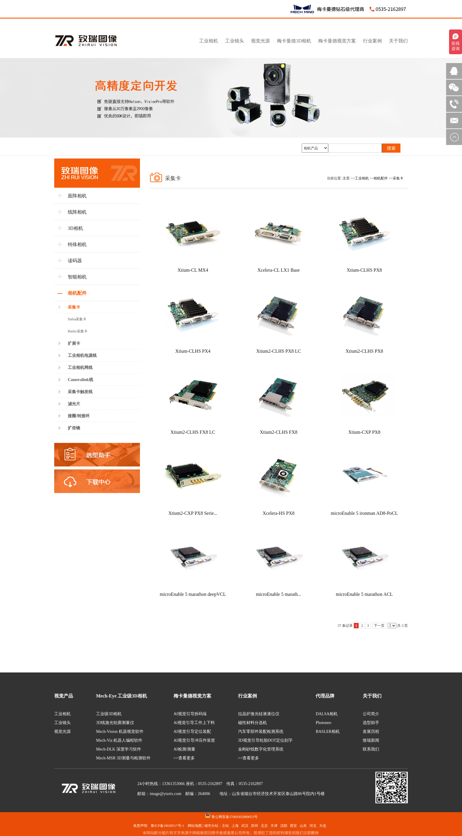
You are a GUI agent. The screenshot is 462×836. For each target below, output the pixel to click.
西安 (293, 826)
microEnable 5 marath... (278, 594)
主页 (346, 178)
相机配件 (381, 178)
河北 (312, 826)
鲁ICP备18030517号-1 (167, 826)
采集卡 (398, 178)
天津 (274, 826)
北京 (264, 826)
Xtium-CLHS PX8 (364, 270)
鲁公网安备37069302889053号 (235, 817)
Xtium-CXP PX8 (364, 432)
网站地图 (195, 826)
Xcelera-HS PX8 (279, 513)
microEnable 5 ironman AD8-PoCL (364, 513)
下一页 (379, 626)
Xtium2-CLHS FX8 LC (192, 432)
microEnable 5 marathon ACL (364, 594)
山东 (303, 826)
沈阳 (283, 826)
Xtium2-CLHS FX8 (279, 432)
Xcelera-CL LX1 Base (279, 270)
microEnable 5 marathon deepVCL (193, 594)
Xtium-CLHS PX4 (193, 351)
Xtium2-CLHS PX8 (364, 351)
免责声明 (140, 826)
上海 (235, 826)
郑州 (254, 826)
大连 (322, 826)
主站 (225, 826)
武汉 (244, 826)
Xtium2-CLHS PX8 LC (278, 351)
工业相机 (362, 178)
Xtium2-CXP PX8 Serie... (192, 513)
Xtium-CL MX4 (193, 270)
